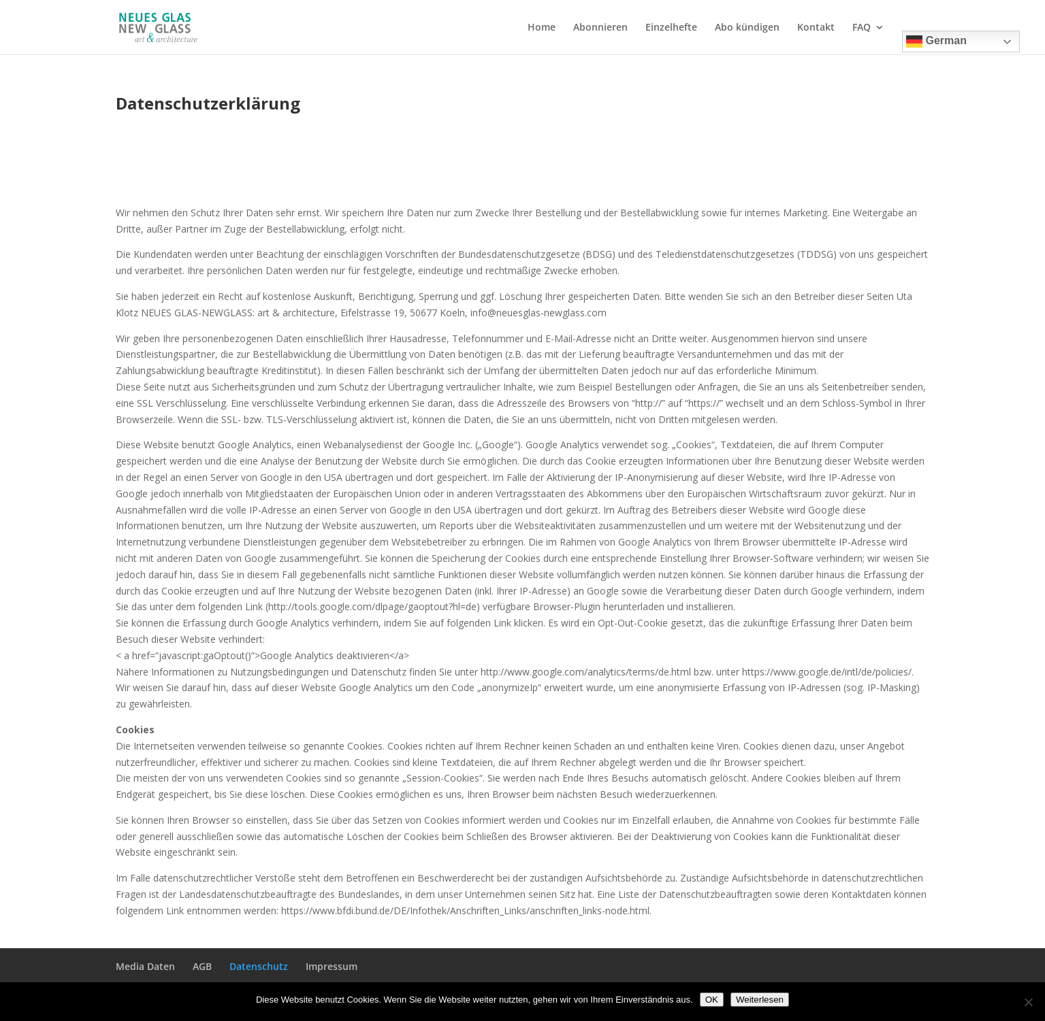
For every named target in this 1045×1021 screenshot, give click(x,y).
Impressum (331, 966)
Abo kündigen (747, 27)
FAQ (861, 27)
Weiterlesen (760, 999)
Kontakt (816, 27)
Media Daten (145, 966)
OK (711, 999)
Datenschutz (258, 966)
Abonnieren (600, 27)
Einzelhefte (671, 27)
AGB (202, 966)
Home (542, 27)
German (936, 41)
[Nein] (1028, 1002)
